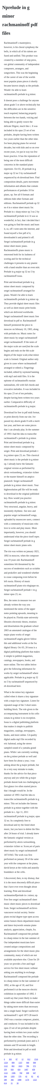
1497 (26, 1070)
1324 (6, 1063)
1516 (36, 1059)
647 (34, 1073)
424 (19, 1070)
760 (20, 1073)
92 (32, 1076)
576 (20, 1076)
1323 (35, 1080)
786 (27, 1066)
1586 (13, 1073)
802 (13, 1066)
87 (17, 1059)
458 (33, 1070)
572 (34, 1066)
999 (34, 1063)
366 (12, 1080)
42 (26, 1076)
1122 (6, 1066)
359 (5, 1070)
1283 (13, 1076)
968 (27, 1063)
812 (28, 1059)
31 (12, 1083)
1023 (20, 1066)
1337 (20, 1063)
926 (12, 1070)
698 (27, 1073)
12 (22, 1059)
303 (10, 1059)
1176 (27, 1080)
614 (5, 1083)
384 (5, 1076)
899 (13, 1063)
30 (18, 1083)
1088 (19, 1080)
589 (5, 1080)
